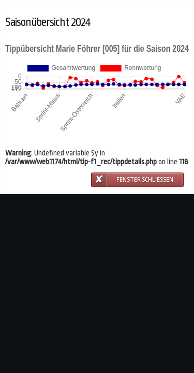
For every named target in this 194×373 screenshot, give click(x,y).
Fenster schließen (144, 179)
